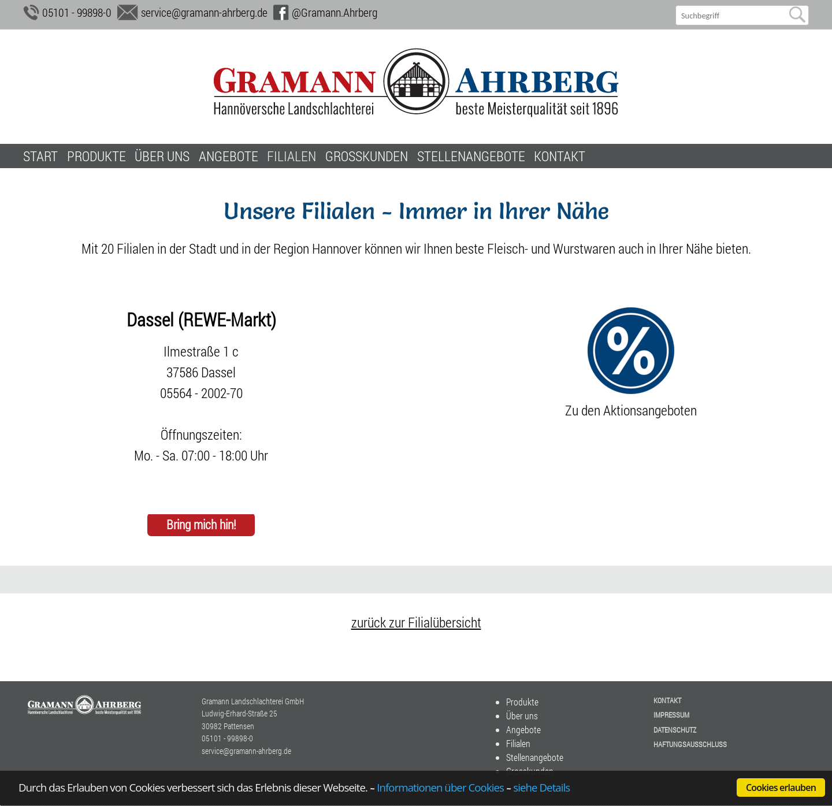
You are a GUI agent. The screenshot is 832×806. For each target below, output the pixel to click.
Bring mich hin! (201, 525)
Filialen (291, 156)
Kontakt (559, 156)
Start (40, 156)
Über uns (162, 156)
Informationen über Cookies (440, 787)
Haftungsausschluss (690, 744)
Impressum (671, 714)
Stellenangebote (471, 156)
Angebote (228, 156)
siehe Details (541, 787)
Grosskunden (366, 156)
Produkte (96, 156)
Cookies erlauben (781, 787)
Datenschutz (674, 729)
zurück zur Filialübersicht (416, 622)
